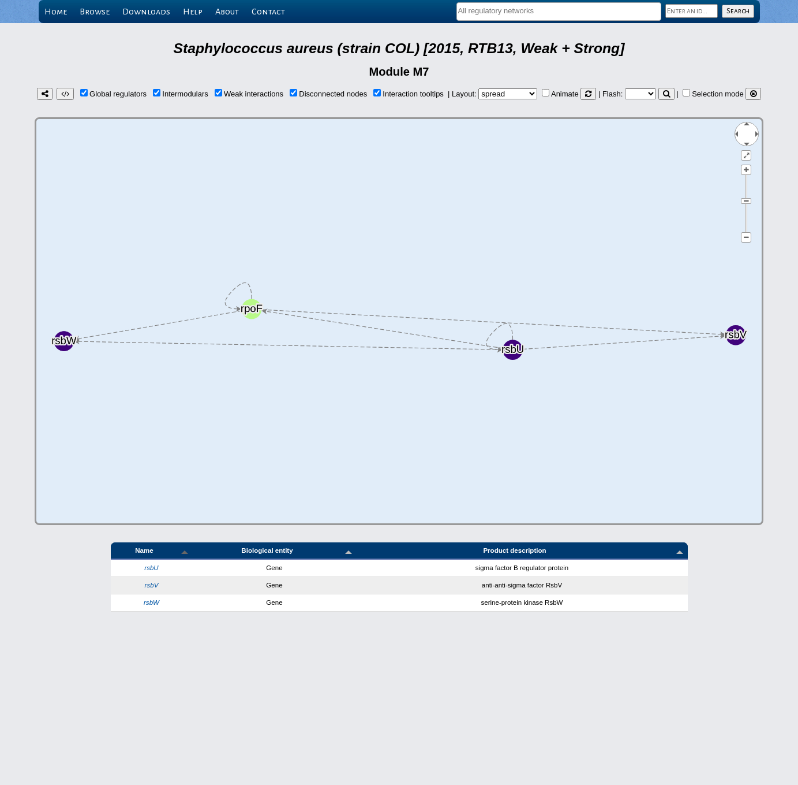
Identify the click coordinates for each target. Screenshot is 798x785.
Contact (268, 11)
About (227, 11)
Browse (95, 11)
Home (55, 11)
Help (193, 11)
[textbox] (559, 11)
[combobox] (558, 11)
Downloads (146, 11)
